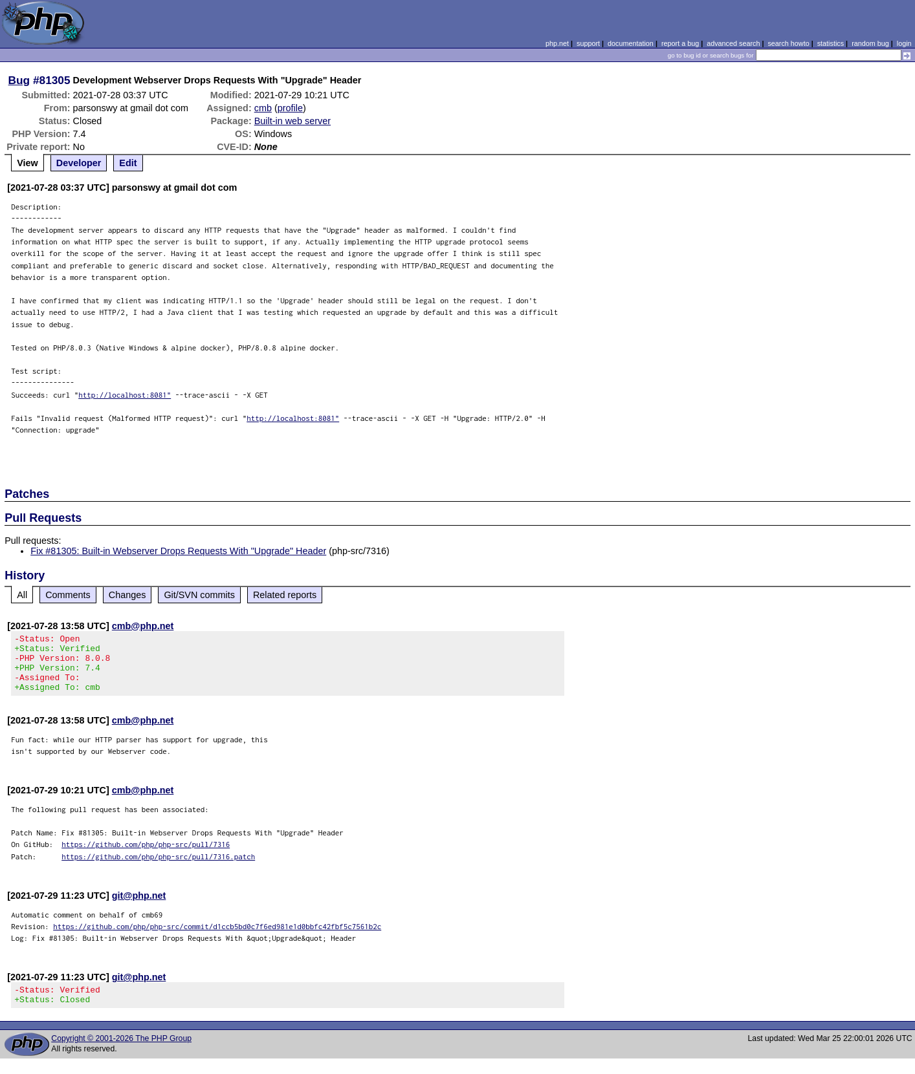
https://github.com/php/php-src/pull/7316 (145, 856)
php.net (557, 43)
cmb (263, 108)
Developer (79, 163)
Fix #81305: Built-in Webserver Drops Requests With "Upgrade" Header (178, 551)
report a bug (680, 43)
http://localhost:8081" (124, 395)
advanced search (733, 43)
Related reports (284, 595)
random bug (870, 43)
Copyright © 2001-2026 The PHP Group (121, 1053)
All (22, 595)
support (588, 43)
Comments (68, 595)
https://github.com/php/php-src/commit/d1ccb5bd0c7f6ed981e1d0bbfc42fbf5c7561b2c (217, 938)
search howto (788, 43)
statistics (830, 43)
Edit (128, 163)
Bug (19, 80)
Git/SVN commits (199, 595)
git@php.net (139, 907)
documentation (631, 43)
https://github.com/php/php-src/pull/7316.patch (158, 868)
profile (290, 108)
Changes (127, 595)
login (904, 43)
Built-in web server (292, 121)
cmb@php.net (143, 626)
